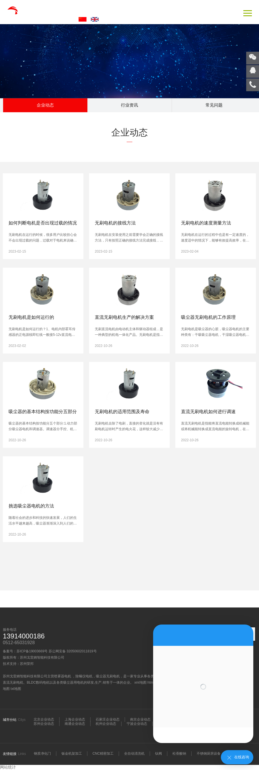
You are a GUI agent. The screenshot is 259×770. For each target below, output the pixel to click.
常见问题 (214, 105)
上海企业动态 (75, 719)
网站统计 (8, 767)
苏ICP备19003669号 (32, 651)
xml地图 (140, 682)
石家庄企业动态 (108, 719)
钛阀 (158, 754)
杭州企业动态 (106, 724)
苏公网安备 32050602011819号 (73, 651)
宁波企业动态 (137, 724)
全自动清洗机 (134, 754)
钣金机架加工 (71, 754)
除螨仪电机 (83, 676)
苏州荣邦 (27, 664)
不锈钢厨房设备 (209, 754)
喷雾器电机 (63, 676)
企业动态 (45, 105)
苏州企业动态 (44, 724)
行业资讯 (129, 105)
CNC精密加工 (103, 754)
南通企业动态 (75, 724)
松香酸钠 (179, 754)
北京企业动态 (44, 719)
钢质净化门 (42, 754)
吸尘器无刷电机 (108, 676)
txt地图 (16, 689)
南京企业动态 (140, 719)
